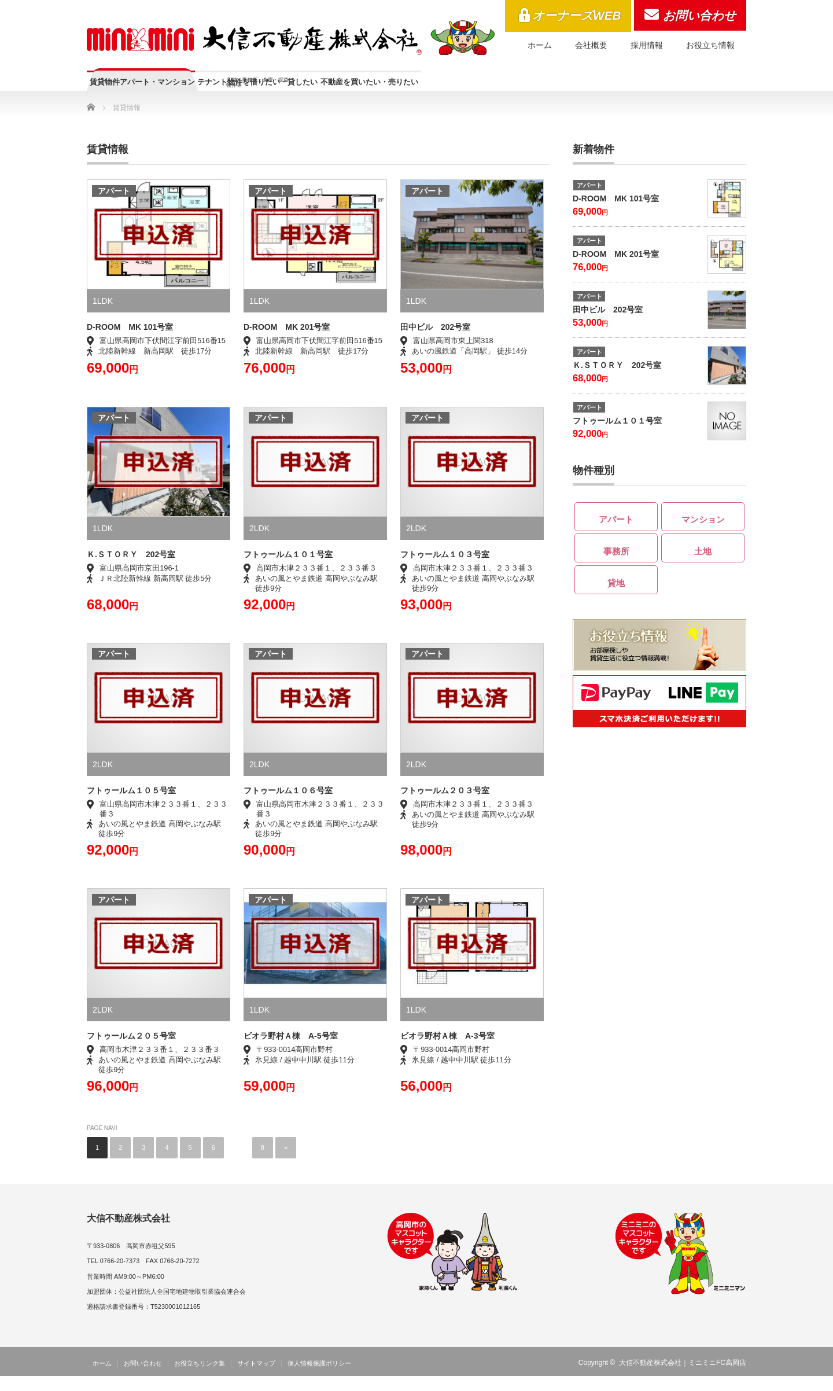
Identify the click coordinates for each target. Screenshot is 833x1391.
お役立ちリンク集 (199, 1378)
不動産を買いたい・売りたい (530, 88)
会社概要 (591, 45)
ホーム (540, 45)
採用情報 (647, 45)
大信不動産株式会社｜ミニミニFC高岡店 (682, 1378)
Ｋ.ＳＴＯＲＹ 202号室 (617, 380)
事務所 (616, 563)
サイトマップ (256, 1378)
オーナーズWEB (576, 15)
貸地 (616, 595)
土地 (703, 563)
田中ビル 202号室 (435, 342)
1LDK (103, 316)
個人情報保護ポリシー (319, 1378)
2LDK (259, 543)
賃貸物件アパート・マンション (174, 88)
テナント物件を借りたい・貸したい (355, 93)
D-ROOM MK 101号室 (616, 213)
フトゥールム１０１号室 (617, 435)
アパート (114, 206)
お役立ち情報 (710, 45)
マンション (703, 532)
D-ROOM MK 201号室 (616, 269)
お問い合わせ (699, 15)
